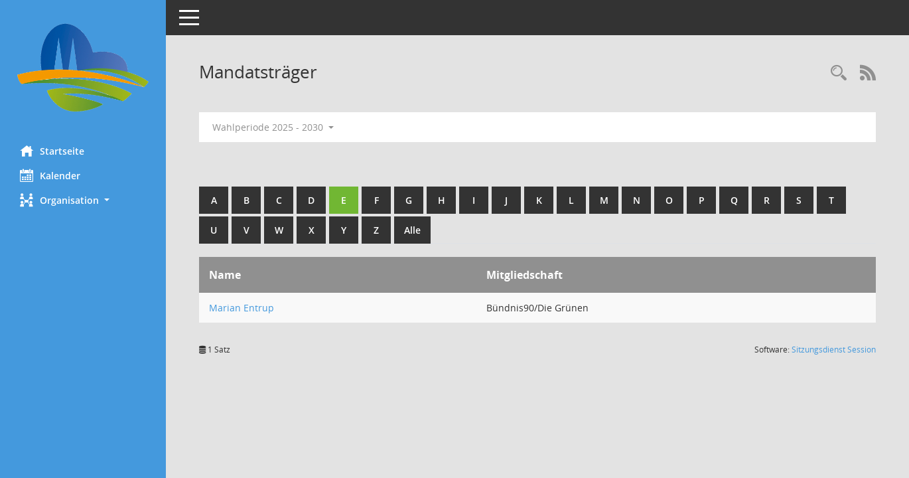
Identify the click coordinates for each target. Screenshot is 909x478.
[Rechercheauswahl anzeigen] (838, 73)
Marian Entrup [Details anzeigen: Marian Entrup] (241, 307)
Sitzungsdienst (834, 349)
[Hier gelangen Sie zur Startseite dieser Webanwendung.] (83, 67)
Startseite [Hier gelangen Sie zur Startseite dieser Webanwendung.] (52, 150)
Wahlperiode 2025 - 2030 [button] (273, 127)
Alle (412, 230)
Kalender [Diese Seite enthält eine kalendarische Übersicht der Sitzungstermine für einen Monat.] (50, 175)
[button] (83, 200)
